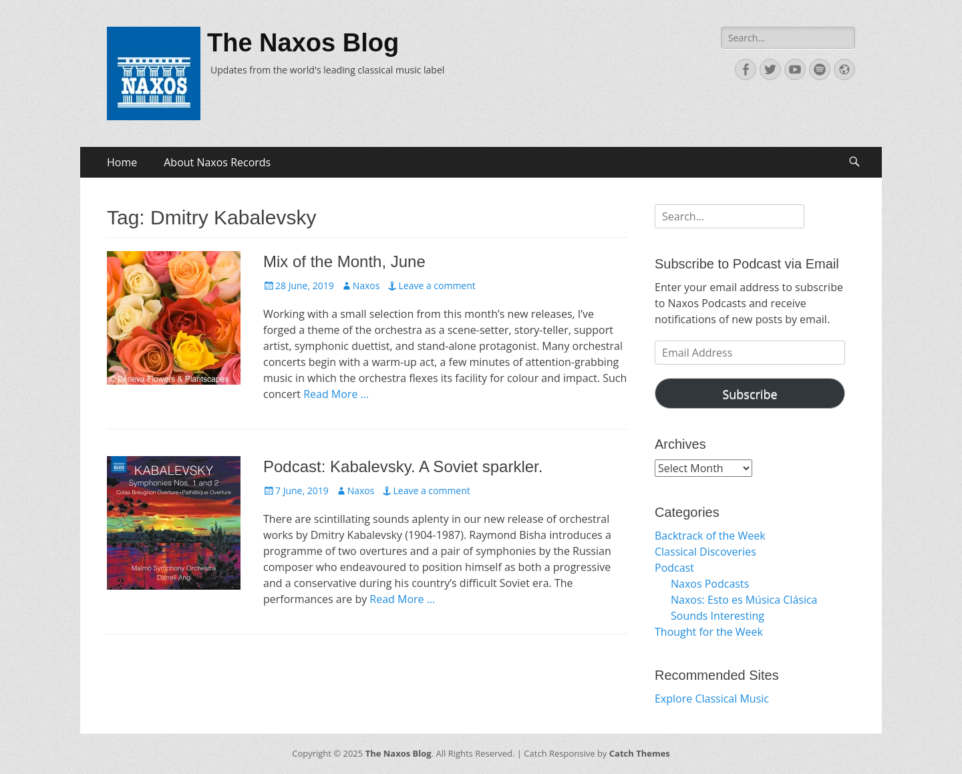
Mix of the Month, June (344, 261)
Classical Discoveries (705, 551)
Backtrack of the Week (710, 535)
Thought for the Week (709, 631)
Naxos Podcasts (710, 583)
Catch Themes (639, 753)
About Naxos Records (217, 162)
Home (122, 162)
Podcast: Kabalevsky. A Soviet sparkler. (402, 466)
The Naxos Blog (303, 43)
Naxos (366, 285)
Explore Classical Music (712, 698)
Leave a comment (436, 285)
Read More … (336, 394)
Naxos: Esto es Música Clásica (744, 599)
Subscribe (749, 394)
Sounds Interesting (717, 615)
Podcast (674, 567)
